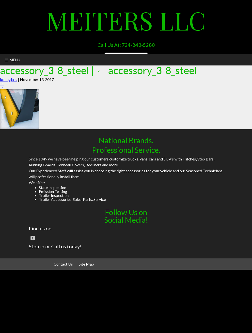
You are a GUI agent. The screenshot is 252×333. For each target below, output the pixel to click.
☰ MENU (12, 60)
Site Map (86, 264)
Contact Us (63, 264)
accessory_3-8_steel (146, 70)
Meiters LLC (126, 20)
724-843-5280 (138, 45)
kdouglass (8, 79)
